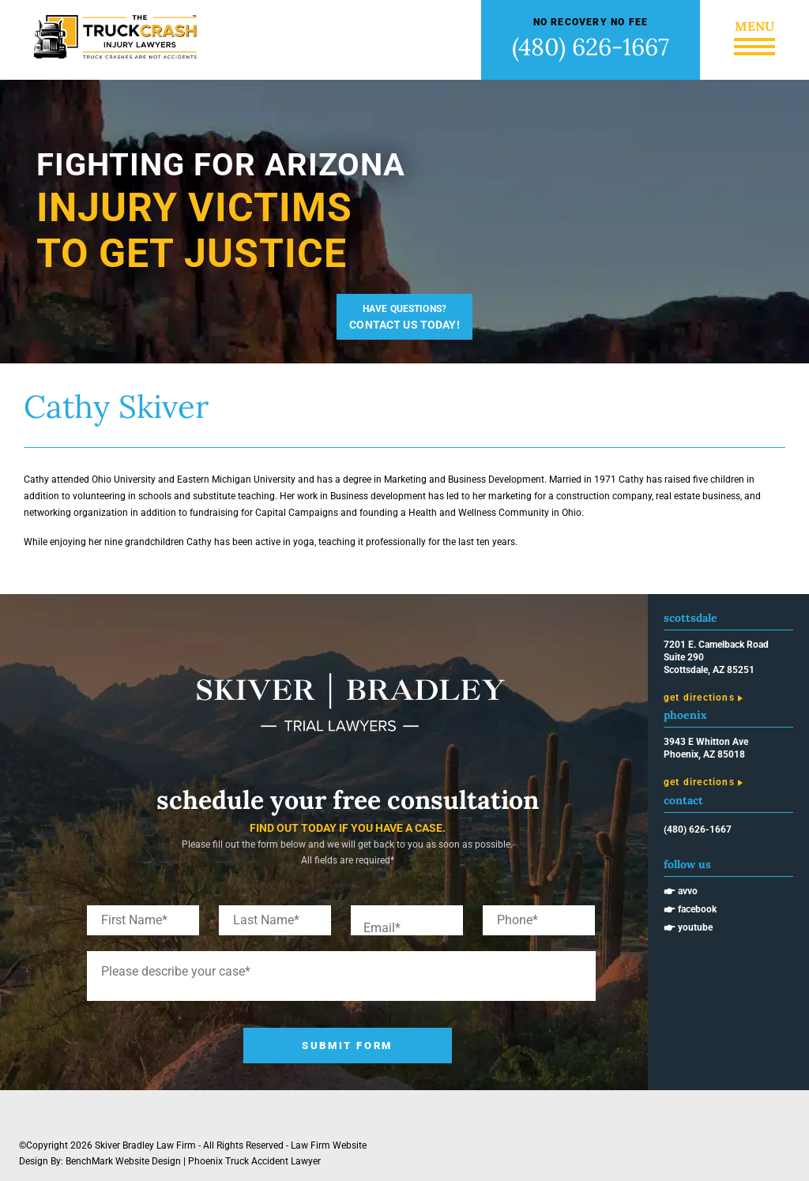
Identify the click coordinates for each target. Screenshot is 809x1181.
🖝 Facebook (690, 909)
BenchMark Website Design (123, 1161)
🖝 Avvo (681, 891)
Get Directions (699, 697)
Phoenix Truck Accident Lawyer (254, 1161)
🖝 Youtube (688, 927)
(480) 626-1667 (590, 47)
